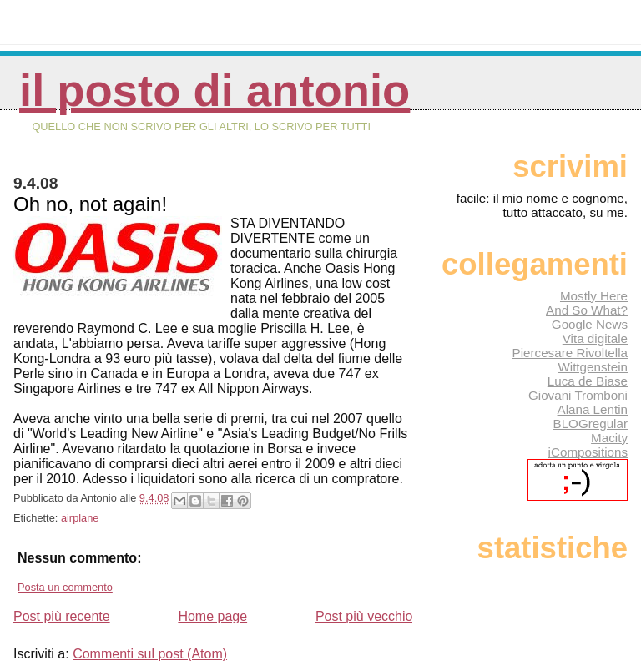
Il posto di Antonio (214, 90)
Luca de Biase (588, 381)
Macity (609, 438)
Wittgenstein (593, 367)
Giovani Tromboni (578, 395)
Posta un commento (65, 587)
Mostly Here (594, 296)
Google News (590, 324)
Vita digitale (595, 338)
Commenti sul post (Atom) (150, 654)
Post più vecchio (364, 616)
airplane (80, 518)
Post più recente (61, 616)
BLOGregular (590, 423)
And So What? (587, 310)
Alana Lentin (593, 409)
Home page (212, 616)
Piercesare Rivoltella (570, 353)
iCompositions (588, 452)
